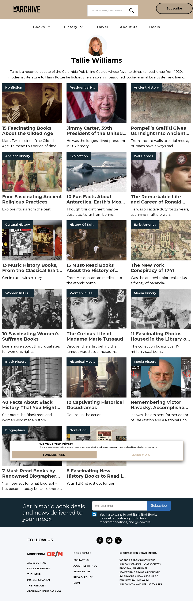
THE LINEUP (34, 574)
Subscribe (174, 8)
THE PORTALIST (36, 585)
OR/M (76, 583)
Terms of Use (81, 571)
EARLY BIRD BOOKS (38, 568)
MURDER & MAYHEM (38, 580)
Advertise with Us (85, 566)
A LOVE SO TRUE (36, 563)
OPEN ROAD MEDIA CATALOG (44, 591)
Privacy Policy (82, 577)
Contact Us (81, 560)
